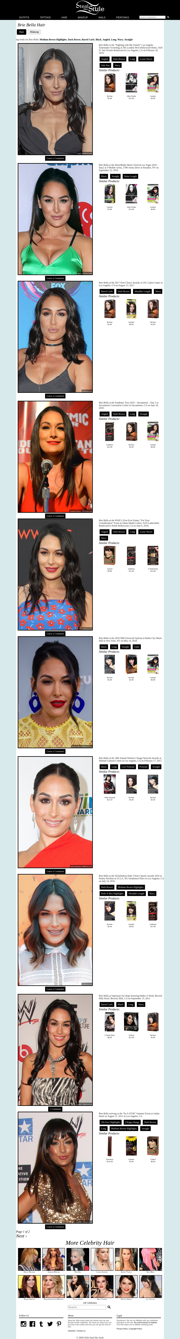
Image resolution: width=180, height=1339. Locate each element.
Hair (64, 17)
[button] (155, 17)
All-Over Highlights (110, 1122)
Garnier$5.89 (109, 196)
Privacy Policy (122, 1329)
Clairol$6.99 (109, 558)
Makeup (83, 17)
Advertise (71, 1331)
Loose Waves (146, 59)
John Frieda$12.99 (131, 86)
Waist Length (130, 176)
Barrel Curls (88, 39)
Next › (21, 1235)
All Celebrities (90, 1303)
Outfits (24, 17)
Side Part (105, 65)
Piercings (122, 17)
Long (113, 39)
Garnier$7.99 (131, 1149)
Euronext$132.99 (109, 1149)
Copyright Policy (135, 1329)
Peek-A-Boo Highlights (112, 893)
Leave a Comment (55, 158)
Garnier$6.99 (153, 86)
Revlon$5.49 (109, 667)
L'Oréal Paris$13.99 (153, 558)
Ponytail (143, 767)
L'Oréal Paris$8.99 (109, 1025)
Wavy (120, 39)
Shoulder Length (142, 291)
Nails (102, 17)
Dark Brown (74, 39)
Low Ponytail (128, 767)
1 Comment (55, 1109)
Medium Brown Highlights (53, 39)
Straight (128, 39)
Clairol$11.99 (131, 1025)
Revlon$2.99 (109, 86)
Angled (106, 39)
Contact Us (81, 1331)
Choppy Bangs (132, 1122)
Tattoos (45, 17)
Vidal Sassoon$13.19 (109, 787)
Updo (137, 647)
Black (98, 39)
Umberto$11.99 (109, 434)
